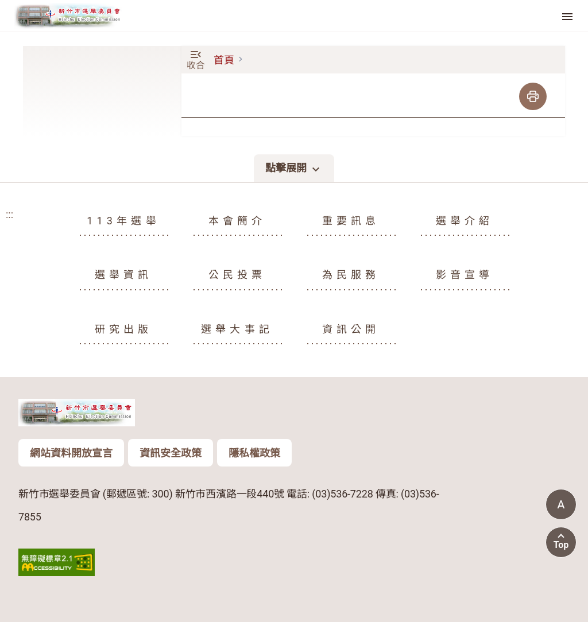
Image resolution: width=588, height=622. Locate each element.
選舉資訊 (124, 275)
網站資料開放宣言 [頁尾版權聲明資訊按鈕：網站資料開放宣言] (71, 453)
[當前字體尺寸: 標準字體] (561, 504)
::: (3, 54)
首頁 (224, 60)
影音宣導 (465, 275)
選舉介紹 (465, 221)
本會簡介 (237, 221)
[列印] (533, 96)
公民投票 (237, 275)
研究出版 (124, 329)
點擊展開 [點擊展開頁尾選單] (294, 169)
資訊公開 (351, 329)
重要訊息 (351, 221)
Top (561, 544)
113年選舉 (123, 221)
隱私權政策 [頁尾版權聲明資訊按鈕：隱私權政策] (254, 453)
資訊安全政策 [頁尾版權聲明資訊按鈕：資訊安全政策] (171, 453)
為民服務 (351, 275)
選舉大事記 (237, 329)
